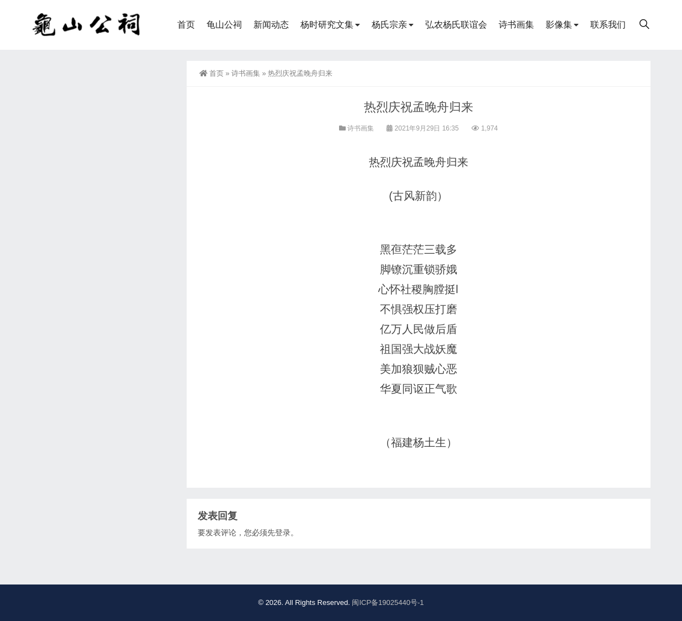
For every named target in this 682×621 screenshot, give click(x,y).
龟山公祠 (224, 24)
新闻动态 (271, 24)
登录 (282, 532)
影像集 (559, 24)
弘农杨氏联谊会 (456, 24)
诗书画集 (516, 24)
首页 (186, 24)
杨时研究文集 (326, 24)
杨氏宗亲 (389, 24)
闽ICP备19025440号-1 (388, 602)
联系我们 (608, 24)
